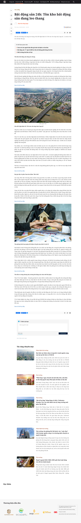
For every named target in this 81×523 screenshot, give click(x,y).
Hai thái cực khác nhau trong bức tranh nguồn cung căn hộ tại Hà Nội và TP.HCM (52, 354)
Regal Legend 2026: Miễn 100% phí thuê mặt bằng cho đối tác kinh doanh (51, 461)
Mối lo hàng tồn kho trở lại (24, 52)
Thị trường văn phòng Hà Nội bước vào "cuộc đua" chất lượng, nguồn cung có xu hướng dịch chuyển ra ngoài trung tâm (52, 433)
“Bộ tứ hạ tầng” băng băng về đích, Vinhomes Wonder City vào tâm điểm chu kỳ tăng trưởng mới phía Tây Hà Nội (52, 402)
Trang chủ (11, 2)
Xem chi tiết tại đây (19, 85)
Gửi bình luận (63, 333)
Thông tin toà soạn (65, 2)
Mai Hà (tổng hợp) (23, 23)
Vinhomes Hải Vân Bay (66, 509)
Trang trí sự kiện (62, 511)
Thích (24, 32)
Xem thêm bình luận (22, 338)
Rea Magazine (44, 2)
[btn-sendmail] (70, 32)
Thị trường (17, 9)
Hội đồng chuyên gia (55, 2)
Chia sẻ (18, 32)
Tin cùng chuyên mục (25, 347)
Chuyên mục (19, 2)
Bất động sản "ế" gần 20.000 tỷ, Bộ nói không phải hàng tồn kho (35, 50)
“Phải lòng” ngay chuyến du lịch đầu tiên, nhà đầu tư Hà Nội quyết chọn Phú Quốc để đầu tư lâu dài (51, 379)
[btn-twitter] (67, 32)
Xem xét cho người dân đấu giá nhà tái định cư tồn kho (32, 47)
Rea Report (36, 2)
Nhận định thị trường (42, 350)
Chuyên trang (28, 2)
